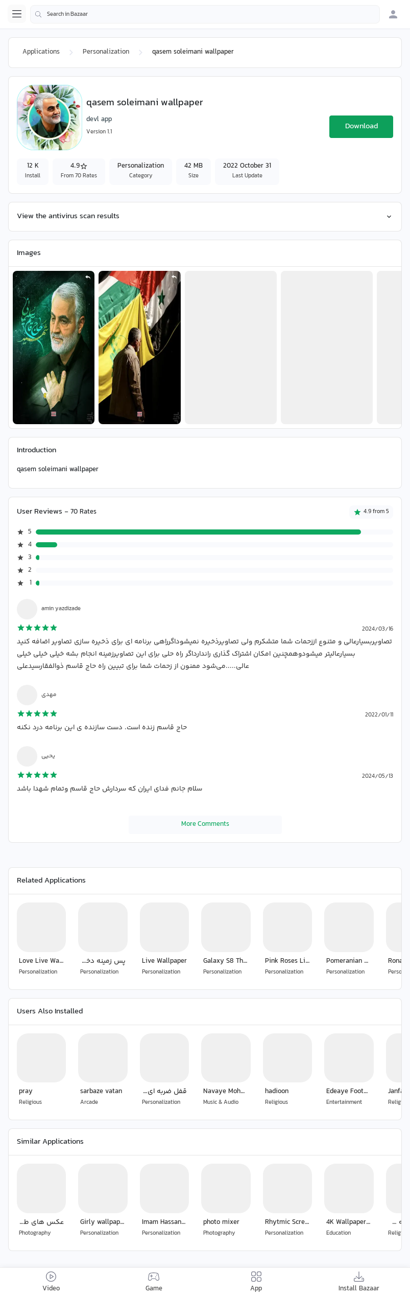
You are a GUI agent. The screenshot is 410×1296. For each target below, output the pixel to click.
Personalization (106, 52)
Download (361, 126)
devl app (99, 119)
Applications (41, 52)
